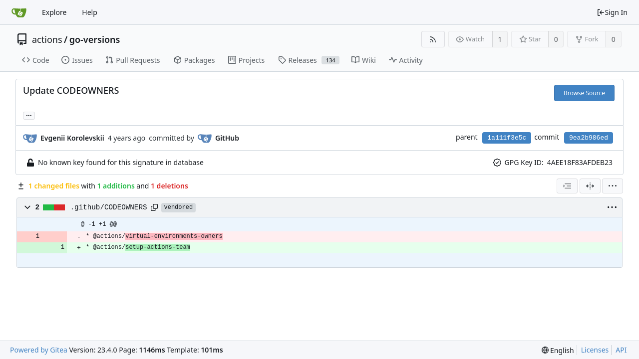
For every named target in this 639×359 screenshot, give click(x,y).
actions (47, 39)
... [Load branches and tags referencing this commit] (29, 115)
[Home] (19, 12)
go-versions (94, 39)
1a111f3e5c (506, 138)
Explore (54, 12)
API (621, 350)
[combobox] (567, 186)
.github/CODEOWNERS (108, 207)
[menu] (612, 186)
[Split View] (590, 186)
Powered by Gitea (38, 350)
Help (89, 12)
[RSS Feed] (433, 39)
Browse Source (584, 93)
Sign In (612, 12)
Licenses (595, 350)
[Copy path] (154, 207)
